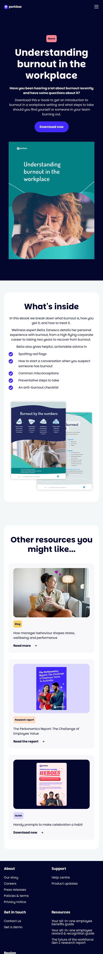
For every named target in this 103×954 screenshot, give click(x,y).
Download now (52, 127)
